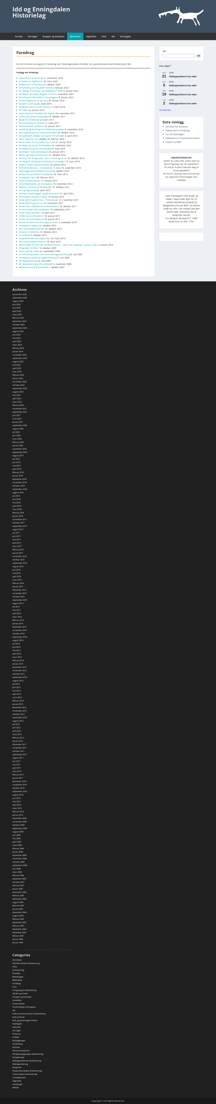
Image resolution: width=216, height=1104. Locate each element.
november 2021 (19, 408)
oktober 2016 (18, 559)
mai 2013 (16, 690)
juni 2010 (16, 798)
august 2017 (17, 529)
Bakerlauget (17, 976)
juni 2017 (16, 536)
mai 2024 (16, 338)
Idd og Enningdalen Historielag (41, 12)
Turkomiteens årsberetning (24, 1074)
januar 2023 (17, 378)
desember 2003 (19, 922)
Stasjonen (16, 1067)
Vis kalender (165, 110)
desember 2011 (19, 744)
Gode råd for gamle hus (31, 203)
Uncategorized (19, 1077)
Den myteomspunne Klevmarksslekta (38, 132)
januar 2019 (17, 475)
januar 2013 (17, 704)
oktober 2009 (18, 825)
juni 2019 (16, 462)
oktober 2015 (18, 596)
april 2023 (16, 368)
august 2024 (17, 331)
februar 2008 (18, 875)
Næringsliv (17, 1023)
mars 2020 (17, 438)
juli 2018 (16, 495)
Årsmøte (16, 973)
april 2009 (16, 841)
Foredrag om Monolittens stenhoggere (38, 97)
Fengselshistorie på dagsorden (34, 238)
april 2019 (16, 469)
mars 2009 (17, 845)
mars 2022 (17, 401)
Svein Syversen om (33, 139)
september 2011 (19, 754)
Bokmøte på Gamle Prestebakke (35, 145)
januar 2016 (17, 586)
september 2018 (19, 489)
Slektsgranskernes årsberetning (26, 1060)
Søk (164, 51)
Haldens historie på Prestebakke (35, 187)
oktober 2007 (18, 882)
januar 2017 (17, 553)
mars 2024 (17, 344)
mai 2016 (16, 573)
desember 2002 (19, 929)
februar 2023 (18, 375)
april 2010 (16, 804)
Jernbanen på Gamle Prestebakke (36, 174)
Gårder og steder (20, 993)
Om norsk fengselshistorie (32, 241)
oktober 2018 (18, 485)
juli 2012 (16, 724)
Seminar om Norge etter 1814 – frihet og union (43, 158)
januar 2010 (17, 814)
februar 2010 (18, 811)
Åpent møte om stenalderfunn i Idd (37, 142)
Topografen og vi (27, 177)
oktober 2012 (18, 714)
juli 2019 (16, 459)
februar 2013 (18, 700)
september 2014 (19, 637)
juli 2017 (16, 532)
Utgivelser (91, 36)
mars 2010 (17, 808)
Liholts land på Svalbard (31, 215)
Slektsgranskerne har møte (183, 76)
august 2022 (17, 391)
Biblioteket (17, 980)
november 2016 (19, 556)
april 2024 (16, 341)
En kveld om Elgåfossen (31, 81)
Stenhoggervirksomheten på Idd (35, 171)
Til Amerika (24, 235)
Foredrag (16, 983)
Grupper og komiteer (54, 36)
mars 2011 (17, 771)
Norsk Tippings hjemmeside (181, 173)
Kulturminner (18, 1017)
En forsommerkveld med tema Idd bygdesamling (44, 254)
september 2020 (19, 425)
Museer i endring (28, 103)
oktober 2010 (18, 788)
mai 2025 (16, 307)
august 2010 (17, 794)
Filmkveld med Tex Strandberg (34, 106)
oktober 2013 (18, 673)
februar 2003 (18, 925)
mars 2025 (17, 314)
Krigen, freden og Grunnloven (34, 164)
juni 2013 (16, 687)
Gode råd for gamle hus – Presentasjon (39, 199)
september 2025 (19, 297)
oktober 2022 (18, 385)
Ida (113, 36)
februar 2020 (18, 442)
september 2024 (19, 328)
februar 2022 (18, 405)
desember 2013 (19, 667)
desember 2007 (19, 878)
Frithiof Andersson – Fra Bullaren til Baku (40, 167)
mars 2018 (17, 509)
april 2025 (16, 311)
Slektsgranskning (20, 1064)
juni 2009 (16, 835)
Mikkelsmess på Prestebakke (33, 267)
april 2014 (16, 653)
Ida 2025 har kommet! (177, 126)
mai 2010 (16, 801)
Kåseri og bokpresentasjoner (33, 155)
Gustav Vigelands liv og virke (33, 100)
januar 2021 (17, 422)
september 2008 (19, 865)
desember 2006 (19, 892)
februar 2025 (18, 317)
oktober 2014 (18, 633)
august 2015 (17, 603)
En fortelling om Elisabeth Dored (35, 87)
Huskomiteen (18, 1003)
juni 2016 (16, 569)
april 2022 (16, 398)
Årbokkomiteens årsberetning (26, 963)
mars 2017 (17, 546)
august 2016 (17, 566)
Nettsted (16, 1027)
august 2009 (17, 831)
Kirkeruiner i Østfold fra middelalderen (39, 206)
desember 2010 (19, 781)
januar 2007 (17, 888)
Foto (104, 36)
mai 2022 (16, 395)
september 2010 (19, 791)
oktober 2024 (18, 324)
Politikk (15, 1037)
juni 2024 (16, 334)
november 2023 (19, 354)
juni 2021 (16, 415)
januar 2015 (17, 623)
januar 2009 (17, 851)
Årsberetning (18, 970)
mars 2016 (17, 579)
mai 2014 (16, 650)
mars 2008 (17, 872)
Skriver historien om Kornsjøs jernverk (38, 222)
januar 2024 (17, 351)
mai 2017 (16, 539)
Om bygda (125, 36)
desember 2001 (19, 932)
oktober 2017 (18, 522)
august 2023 (17, 361)
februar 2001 (18, 935)
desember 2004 (19, 912)
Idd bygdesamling (28, 260)
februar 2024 (18, 348)
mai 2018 (16, 502)
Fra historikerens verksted (32, 123)
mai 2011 (16, 764)
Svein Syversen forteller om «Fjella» (37, 113)
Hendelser (17, 1000)
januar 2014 (17, 663)
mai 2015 (16, 610)
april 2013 (16, 694)
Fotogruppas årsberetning (24, 990)
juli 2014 (16, 643)
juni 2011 (16, 761)
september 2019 (19, 452)
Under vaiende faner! (30, 212)
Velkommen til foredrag (31, 78)
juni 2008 (16, 868)
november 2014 (19, 630)
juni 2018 (16, 499)
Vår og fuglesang (27, 190)
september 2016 (19, 563)
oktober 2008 (18, 862)
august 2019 (17, 455)
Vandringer (17, 1084)
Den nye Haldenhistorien (31, 228)
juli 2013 (16, 684)
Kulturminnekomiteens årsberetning (29, 1013)
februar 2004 (18, 919)
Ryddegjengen (18, 1040)
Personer (16, 1033)
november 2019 (19, 448)
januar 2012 (17, 741)
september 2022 (19, 388)
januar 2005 (17, 909)
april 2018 (16, 506)
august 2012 (17, 720)
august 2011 (17, 757)
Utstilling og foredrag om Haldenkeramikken (41, 129)
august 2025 (17, 301)
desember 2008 (19, 855)
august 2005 (17, 902)
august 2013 (17, 680)
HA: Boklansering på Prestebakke (35, 264)
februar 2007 (18, 885)
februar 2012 (18, 737)
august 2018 (17, 492)
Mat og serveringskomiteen (24, 1020)
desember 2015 (19, 589)
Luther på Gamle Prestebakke (34, 116)
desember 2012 (19, 707)
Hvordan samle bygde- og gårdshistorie (39, 193)
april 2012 (16, 731)
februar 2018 (18, 512)
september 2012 (19, 717)
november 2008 (19, 858)
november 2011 (19, 747)
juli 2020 (16, 432)
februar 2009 (18, 848)
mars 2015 (17, 616)
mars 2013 (17, 697)
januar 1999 (17, 942)
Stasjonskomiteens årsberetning (27, 1070)
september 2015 (19, 600)
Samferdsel (17, 1043)
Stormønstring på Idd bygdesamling (37, 257)
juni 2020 (16, 435)
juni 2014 (16, 647)
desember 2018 (19, 479)
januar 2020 (17, 445)
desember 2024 (19, 321)
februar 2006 (18, 895)
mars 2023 (17, 371)
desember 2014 (19, 626)
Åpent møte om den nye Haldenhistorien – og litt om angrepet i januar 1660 (58, 244)
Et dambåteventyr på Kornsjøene (35, 183)
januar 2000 (17, 939)
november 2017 (19, 519)
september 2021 (19, 411)
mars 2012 (17, 734)
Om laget (32, 36)
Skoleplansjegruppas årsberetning (27, 1054)
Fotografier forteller (29, 248)
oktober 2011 (18, 751)
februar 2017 (18, 549)
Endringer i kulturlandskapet (33, 151)
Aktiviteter (75, 36)
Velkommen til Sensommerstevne (183, 138)
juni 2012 (16, 727)
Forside (19, 36)
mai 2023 (16, 364)
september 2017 (19, 526)
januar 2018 (17, 516)
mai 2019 (16, 465)
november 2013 (19, 670)
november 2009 (19, 821)
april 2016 (16, 576)
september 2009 (19, 828)
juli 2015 (16, 606)
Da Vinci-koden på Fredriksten (34, 209)
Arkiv (14, 966)
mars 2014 (17, 657)
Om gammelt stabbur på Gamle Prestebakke (41, 135)
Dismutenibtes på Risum (31, 126)
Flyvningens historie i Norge (33, 196)
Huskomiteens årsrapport (24, 1007)
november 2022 (19, 381)
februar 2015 (18, 620)
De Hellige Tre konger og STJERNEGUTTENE (41, 90)
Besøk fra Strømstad (29, 119)
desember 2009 (19, 818)
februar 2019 (18, 472)
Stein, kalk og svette (29, 251)
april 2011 (16, 767)
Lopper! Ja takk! (173, 141)
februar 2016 (18, 583)
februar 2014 (18, 660)
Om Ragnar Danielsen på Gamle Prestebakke (42, 161)
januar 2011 (17, 778)
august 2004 (17, 915)
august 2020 (17, 428)
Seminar (16, 1047)
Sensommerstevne (21, 1050)
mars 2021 (17, 418)
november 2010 (19, 784)
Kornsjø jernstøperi (29, 225)
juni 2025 (16, 304)
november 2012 (19, 710)
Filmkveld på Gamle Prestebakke (35, 148)
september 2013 (19, 677)
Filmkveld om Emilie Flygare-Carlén (37, 94)
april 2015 (16, 613)
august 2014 (17, 640)
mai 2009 (16, 838)
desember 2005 (19, 898)
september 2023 (19, 358)
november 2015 (19, 593)
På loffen (23, 110)
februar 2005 (18, 905)
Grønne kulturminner (30, 180)
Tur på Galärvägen (175, 134)
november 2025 (19, 294)
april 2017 (16, 542)
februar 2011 (18, 774)
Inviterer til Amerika (29, 232)
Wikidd (15, 1087)
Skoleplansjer (18, 1057)
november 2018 (19, 482)
